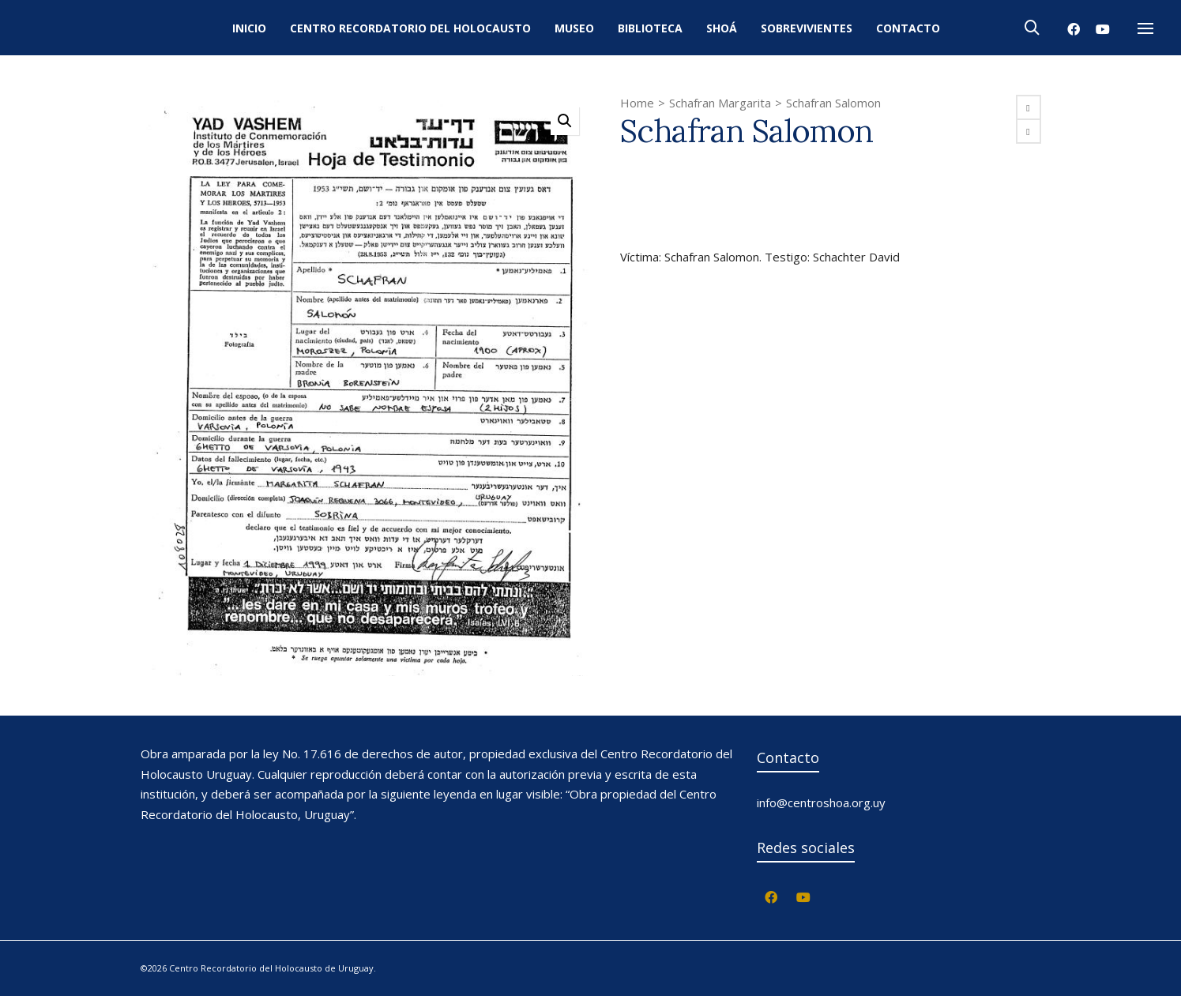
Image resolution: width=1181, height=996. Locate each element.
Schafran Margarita (720, 103)
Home (637, 103)
